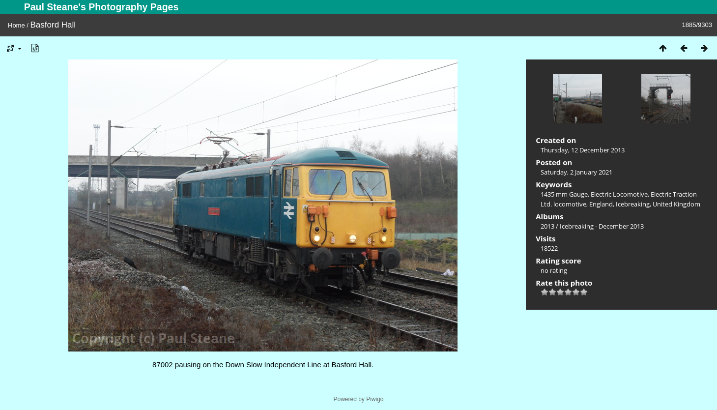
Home (16, 25)
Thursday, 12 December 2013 (583, 150)
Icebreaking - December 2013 (602, 226)
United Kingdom (676, 204)
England (601, 204)
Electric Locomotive (619, 194)
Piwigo (374, 399)
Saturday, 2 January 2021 (576, 172)
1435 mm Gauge (564, 194)
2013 (547, 226)
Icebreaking (633, 204)
